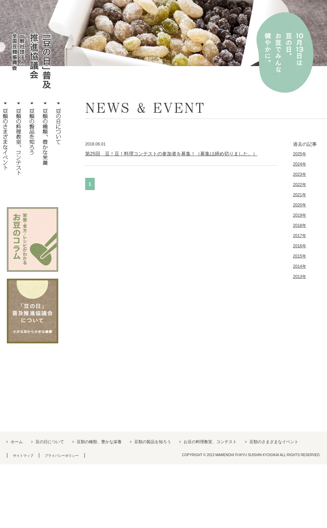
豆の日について (49, 441)
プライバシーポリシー (62, 455)
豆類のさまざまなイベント (273, 441)
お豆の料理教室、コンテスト (210, 441)
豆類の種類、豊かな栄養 (99, 441)
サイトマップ (23, 455)
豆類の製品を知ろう (152, 441)
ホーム (17, 441)
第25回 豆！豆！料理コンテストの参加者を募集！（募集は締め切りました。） (171, 153)
